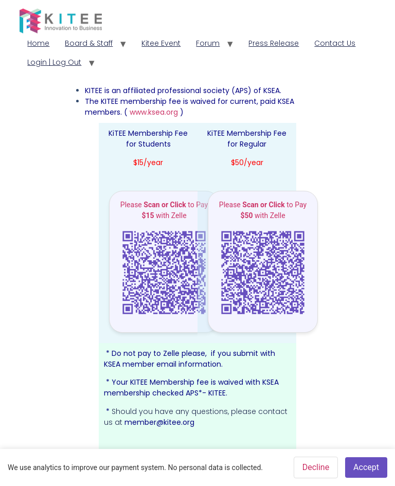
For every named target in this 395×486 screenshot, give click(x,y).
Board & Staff (89, 43)
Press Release (273, 43)
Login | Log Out (54, 62)
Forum (208, 43)
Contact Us (334, 43)
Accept (366, 467)
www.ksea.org (155, 112)
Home (38, 43)
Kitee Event (161, 43)
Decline (315, 467)
